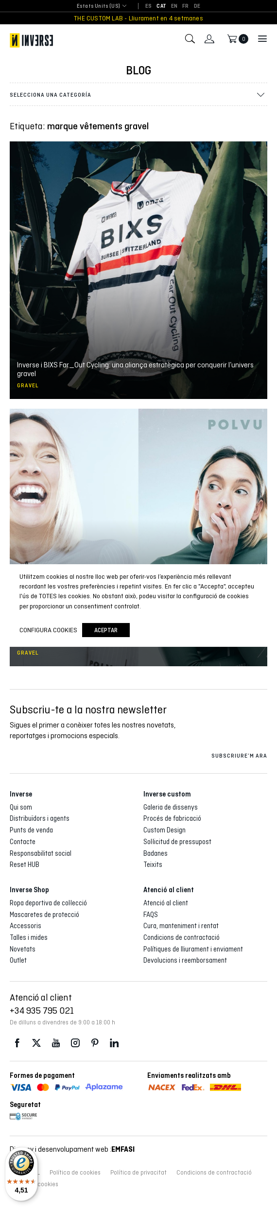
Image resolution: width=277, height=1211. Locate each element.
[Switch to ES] (148, 6)
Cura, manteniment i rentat (181, 926)
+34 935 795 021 (42, 1010)
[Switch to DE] (197, 6)
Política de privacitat (138, 1172)
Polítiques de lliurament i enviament (193, 949)
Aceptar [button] (106, 630)
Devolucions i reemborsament (185, 960)
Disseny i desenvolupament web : (72, 1149)
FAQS (150, 914)
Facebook (17, 1043)
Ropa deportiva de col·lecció (48, 903)
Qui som (21, 807)
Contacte (22, 842)
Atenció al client (165, 903)
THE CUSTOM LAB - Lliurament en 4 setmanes (138, 18)
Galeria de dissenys (170, 807)
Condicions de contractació (181, 937)
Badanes (155, 853)
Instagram (75, 1043)
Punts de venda (31, 830)
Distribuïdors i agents (39, 818)
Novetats (22, 949)
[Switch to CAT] (161, 6)
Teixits (152, 864)
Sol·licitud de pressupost (177, 842)
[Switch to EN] (174, 6)
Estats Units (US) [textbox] (98, 6)
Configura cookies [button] (48, 630)
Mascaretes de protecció (44, 914)
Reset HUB (24, 864)
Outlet (18, 960)
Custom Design (164, 830)
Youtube (56, 1043)
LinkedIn (114, 1043)
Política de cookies (75, 1172)
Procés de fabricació (172, 818)
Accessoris (25, 926)
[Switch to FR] (185, 6)
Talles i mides (29, 937)
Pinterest (94, 1043)
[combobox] (98, 6)
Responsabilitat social (40, 853)
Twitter (36, 1043)
